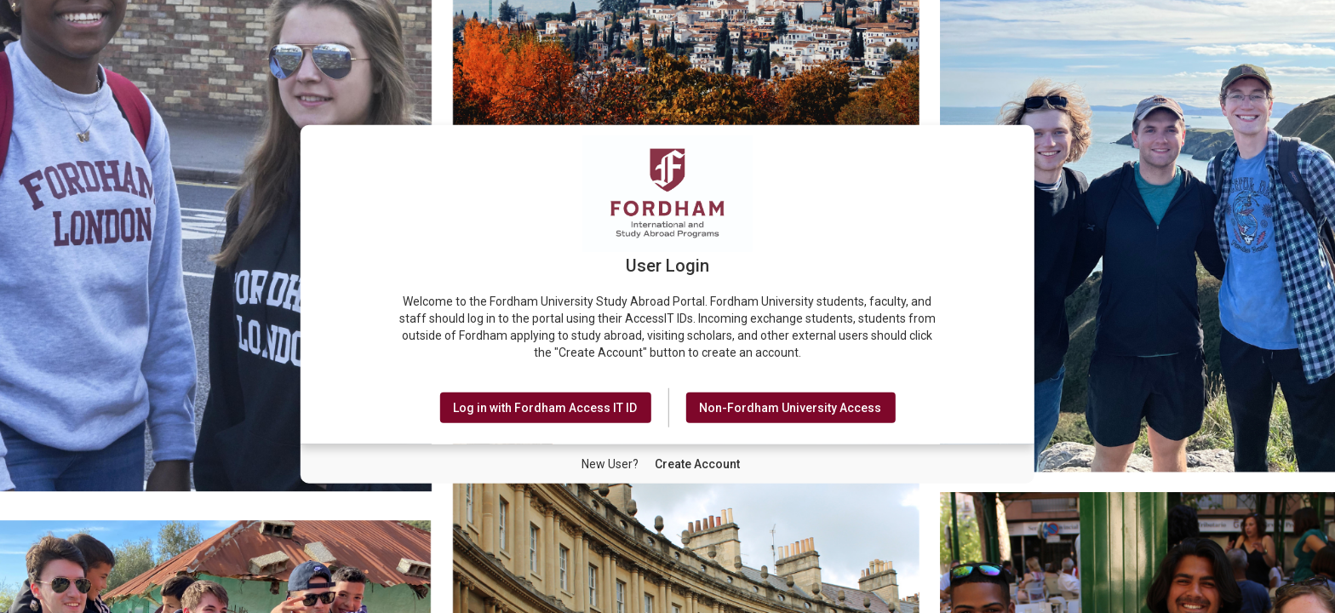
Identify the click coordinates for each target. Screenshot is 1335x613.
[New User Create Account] (697, 464)
